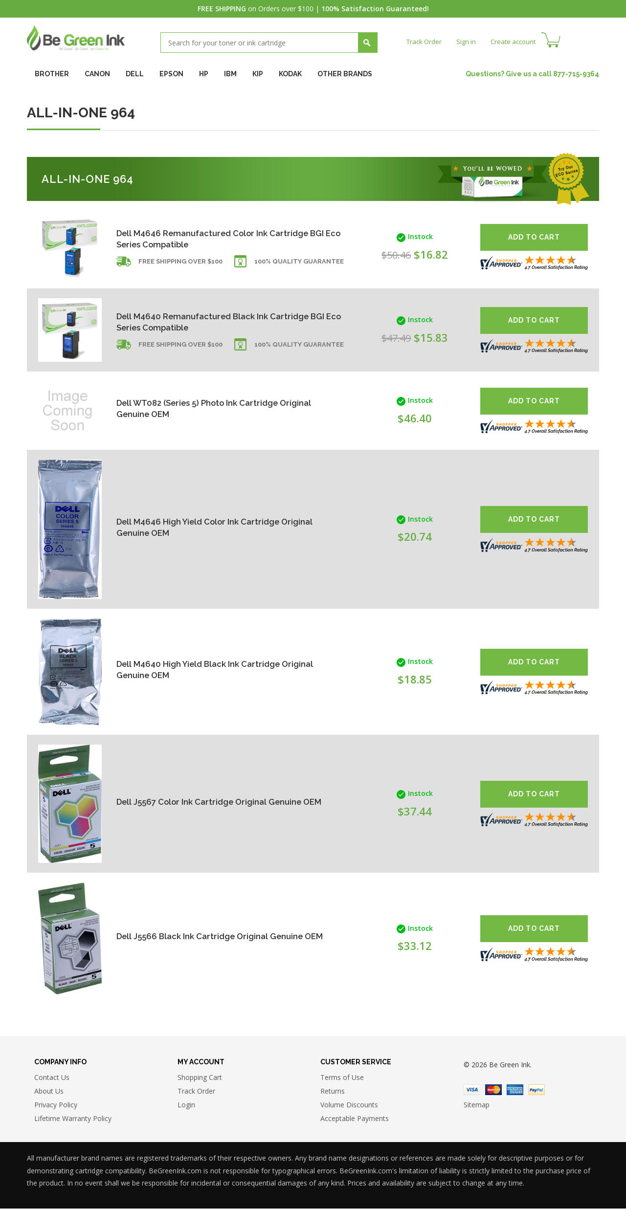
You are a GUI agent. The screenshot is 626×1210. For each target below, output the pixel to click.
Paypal (536, 1091)
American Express (515, 1091)
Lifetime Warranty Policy (73, 1119)
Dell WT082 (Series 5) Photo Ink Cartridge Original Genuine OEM (203, 408)
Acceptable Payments (354, 1119)
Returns (332, 1092)
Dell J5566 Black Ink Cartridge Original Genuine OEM (215, 936)
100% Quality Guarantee (299, 265)
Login (186, 1106)
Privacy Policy (55, 1106)
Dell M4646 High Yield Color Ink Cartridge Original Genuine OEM (203, 527)
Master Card (493, 1091)
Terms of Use (342, 1078)
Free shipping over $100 (180, 265)
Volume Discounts (349, 1106)
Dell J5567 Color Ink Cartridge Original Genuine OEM (215, 802)
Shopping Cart (200, 1078)
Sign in (469, 41)
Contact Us (51, 1078)
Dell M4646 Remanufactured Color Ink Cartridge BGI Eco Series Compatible (197, 238)
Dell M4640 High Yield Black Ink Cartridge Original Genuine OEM (203, 670)
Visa (472, 1091)
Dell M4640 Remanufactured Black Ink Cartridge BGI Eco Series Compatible (197, 321)
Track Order (425, 41)
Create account (518, 41)
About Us (49, 1092)
